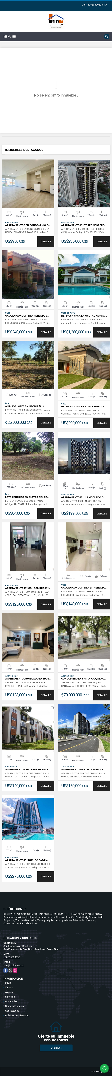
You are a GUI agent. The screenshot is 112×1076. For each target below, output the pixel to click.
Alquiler (9, 992)
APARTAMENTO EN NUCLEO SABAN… (27, 860)
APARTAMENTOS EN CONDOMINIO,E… (27, 769)
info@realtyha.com (13, 965)
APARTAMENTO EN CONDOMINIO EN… (27, 588)
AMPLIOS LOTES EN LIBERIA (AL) (24, 406)
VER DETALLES (28, 184)
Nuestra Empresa (14, 1006)
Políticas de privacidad (17, 1015)
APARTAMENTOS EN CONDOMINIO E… (27, 225)
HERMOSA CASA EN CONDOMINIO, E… (83, 406)
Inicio (8, 982)
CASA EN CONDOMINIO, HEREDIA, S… (27, 315)
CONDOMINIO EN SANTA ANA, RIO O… (83, 678)
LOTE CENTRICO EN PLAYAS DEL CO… (27, 497)
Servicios (10, 996)
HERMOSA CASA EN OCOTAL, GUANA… (84, 315)
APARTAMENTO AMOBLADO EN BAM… (28, 678)
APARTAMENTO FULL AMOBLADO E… (83, 497)
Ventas (9, 987)
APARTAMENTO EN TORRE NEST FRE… (83, 225)
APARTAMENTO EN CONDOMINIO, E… (83, 769)
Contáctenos (12, 1010)
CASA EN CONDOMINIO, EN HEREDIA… (84, 587)
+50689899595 (94, 4)
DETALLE (46, 241)
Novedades (11, 1001)
